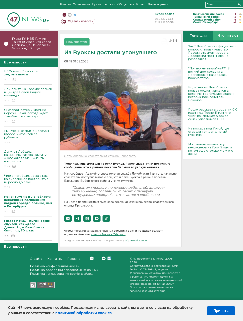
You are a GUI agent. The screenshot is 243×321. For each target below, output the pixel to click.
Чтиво (140, 4)
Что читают (228, 35)
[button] (68, 218)
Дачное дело (158, 4)
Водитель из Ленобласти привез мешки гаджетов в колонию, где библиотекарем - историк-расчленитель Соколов (212, 94)
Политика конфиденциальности (54, 266)
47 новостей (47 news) (148, 259)
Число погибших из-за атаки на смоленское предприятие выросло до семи (28, 182)
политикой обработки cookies (83, 313)
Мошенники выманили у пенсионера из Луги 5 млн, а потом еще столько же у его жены (210, 149)
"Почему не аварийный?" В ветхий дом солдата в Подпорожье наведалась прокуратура (209, 73)
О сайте (36, 259)
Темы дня (198, 35)
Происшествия (103, 4)
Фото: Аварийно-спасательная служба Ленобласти (100, 156)
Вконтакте (92, 258)
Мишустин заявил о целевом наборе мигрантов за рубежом (28, 137)
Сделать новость (80, 21)
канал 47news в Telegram (108, 234)
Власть (65, 4)
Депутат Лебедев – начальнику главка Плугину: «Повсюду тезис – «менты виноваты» (28, 159)
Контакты (55, 259)
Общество (125, 4)
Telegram (109, 258)
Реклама (73, 259)
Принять (221, 311)
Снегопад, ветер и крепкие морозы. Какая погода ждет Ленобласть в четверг (28, 116)
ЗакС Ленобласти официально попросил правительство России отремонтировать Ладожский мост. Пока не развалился (212, 52)
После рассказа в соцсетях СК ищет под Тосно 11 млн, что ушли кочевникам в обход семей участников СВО (212, 114)
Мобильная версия (64, 15)
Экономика (81, 4)
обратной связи (136, 241)
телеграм (75, 15)
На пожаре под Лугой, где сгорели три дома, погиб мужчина (208, 131)
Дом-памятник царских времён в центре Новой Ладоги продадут (28, 95)
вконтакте (70, 15)
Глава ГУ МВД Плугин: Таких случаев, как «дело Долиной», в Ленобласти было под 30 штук (31, 44)
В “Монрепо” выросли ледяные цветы (28, 75)
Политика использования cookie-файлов (61, 274)
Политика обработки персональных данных (64, 270)
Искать (239, 4)
